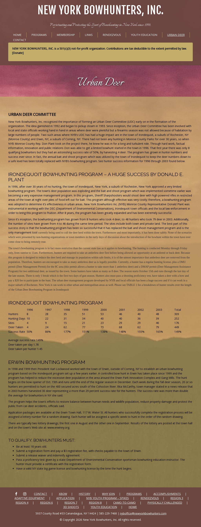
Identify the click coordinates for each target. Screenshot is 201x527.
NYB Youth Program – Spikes (107, 498)
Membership (66, 35)
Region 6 (46, 502)
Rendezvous (112, 35)
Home (17, 35)
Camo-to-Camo (124, 502)
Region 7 (70, 502)
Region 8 (95, 502)
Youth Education (144, 35)
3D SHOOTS (71, 507)
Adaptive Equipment (30, 498)
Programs (39, 35)
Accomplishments (167, 494)
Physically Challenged (164, 502)
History (84, 494)
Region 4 (22, 502)
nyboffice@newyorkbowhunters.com (143, 513)
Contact (19, 40)
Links (89, 35)
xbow (63, 494)
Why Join (108, 494)
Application (65, 498)
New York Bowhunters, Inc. (100, 10)
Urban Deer (176, 35)
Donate (18, 53)
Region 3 (176, 498)
